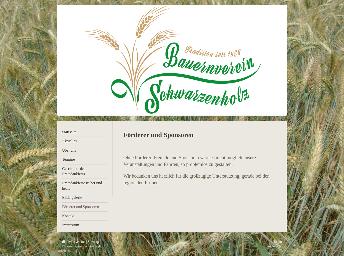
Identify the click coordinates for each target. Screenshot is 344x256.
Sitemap (93, 242)
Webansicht (274, 246)
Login (278, 242)
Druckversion (74, 242)
